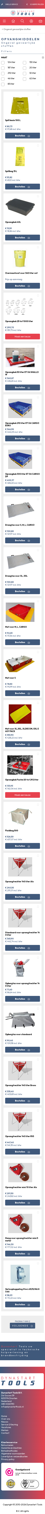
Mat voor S (10, 678)
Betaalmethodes (9, 1450)
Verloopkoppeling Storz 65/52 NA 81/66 (22, 1290)
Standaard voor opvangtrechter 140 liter (22, 933)
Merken (4, 1430)
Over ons (5, 1418)
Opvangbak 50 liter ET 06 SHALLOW (22, 373)
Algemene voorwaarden (13, 1453)
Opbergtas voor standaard (18, 1034)
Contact (5, 1433)
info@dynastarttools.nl (12, 1406)
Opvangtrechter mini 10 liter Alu (21, 1187)
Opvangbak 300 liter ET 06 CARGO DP (22, 475)
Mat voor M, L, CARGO (16, 627)
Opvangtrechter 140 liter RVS (19, 1136)
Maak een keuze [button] (22, 336)
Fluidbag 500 (11, 830)
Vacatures (6, 1427)
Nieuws (4, 1421)
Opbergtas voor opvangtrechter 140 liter (22, 984)
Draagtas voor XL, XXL (16, 576)
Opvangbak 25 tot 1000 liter (19, 321)
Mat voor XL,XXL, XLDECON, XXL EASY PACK (22, 729)
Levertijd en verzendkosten (14, 1456)
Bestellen (22, 135)
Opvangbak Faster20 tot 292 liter (22, 779)
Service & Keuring (9, 1424)
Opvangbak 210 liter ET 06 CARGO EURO (22, 424)
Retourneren (7, 1445)
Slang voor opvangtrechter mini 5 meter (21, 1239)
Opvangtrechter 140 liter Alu (19, 881)
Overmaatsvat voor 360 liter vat (21, 273)
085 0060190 (7, 1404)
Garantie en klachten (11, 1448)
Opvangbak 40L (13, 222)
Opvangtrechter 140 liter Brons (20, 1085)
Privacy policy (7, 1459)
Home (4, 1416)
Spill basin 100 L (13, 120)
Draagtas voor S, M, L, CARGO (19, 525)
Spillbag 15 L (11, 171)
